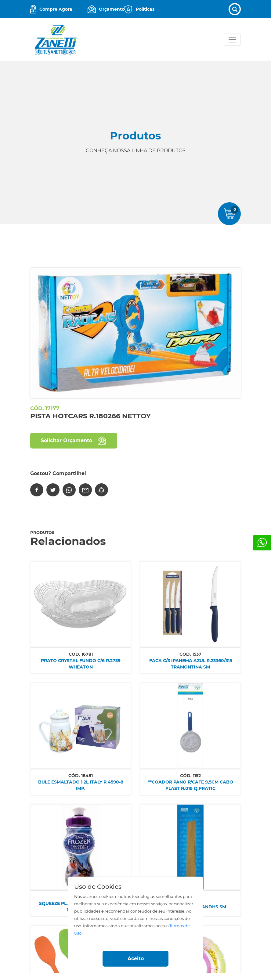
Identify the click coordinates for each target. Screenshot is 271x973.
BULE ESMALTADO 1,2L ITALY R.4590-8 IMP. (80, 785)
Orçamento (112, 9)
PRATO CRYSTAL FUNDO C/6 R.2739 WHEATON (81, 664)
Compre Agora (55, 9)
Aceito (136, 958)
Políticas (145, 9)
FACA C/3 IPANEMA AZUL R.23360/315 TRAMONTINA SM (190, 664)
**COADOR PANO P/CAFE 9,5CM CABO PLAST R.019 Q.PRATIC (190, 785)
